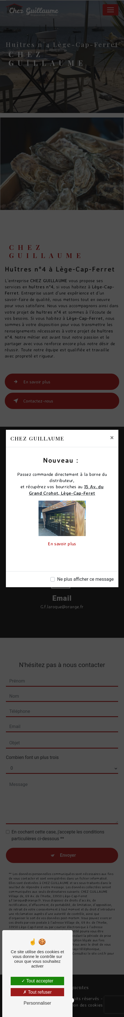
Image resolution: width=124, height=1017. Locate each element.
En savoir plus (62, 543)
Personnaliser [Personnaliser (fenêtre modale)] (37, 1003)
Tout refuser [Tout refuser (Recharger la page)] (37, 992)
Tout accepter (37, 980)
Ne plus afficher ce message (85, 579)
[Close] (112, 438)
